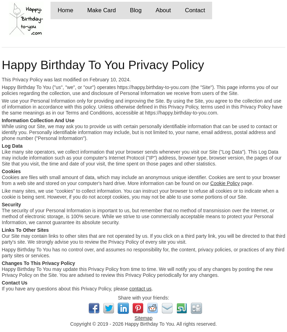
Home (65, 10)
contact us (140, 289)
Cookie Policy (225, 183)
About (163, 10)
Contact (195, 10)
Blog (136, 10)
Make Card (101, 10)
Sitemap (143, 318)
